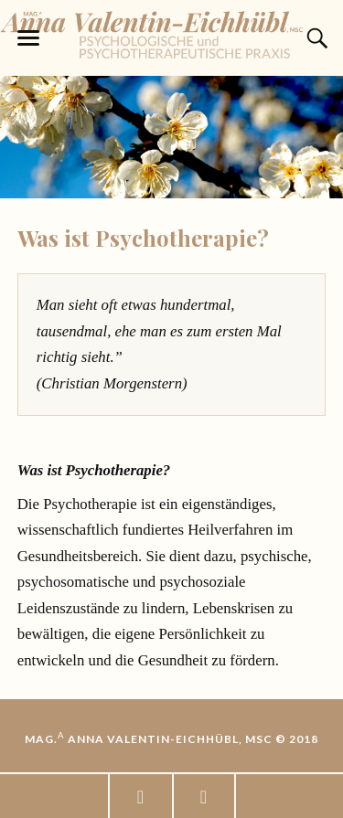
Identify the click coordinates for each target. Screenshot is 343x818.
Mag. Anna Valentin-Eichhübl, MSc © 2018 (171, 739)
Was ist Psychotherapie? (143, 237)
